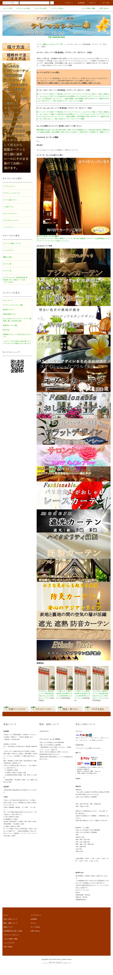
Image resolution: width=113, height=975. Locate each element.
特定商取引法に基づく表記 (13, 931)
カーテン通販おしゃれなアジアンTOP (50, 44)
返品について (8, 927)
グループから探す (39, 8)
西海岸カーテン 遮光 (10, 325)
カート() (104, 3)
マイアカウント (36, 915)
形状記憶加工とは (9, 314)
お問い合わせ (103, 8)
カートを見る (35, 927)
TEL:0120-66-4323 (56, 37)
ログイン (91, 3)
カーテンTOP (7, 8)
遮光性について (8, 309)
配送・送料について (10, 923)
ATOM (10, 947)
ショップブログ (9, 943)
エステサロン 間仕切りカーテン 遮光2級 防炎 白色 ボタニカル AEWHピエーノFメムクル (100, 682)
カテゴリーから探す (22, 8)
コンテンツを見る (55, 8)
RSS (5, 947)
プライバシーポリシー (11, 935)
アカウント (67, 3)
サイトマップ (7, 300)
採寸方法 (6, 330)
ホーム (6, 915)
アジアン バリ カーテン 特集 (13, 305)
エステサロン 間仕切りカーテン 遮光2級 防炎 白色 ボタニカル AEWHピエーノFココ (46, 682)
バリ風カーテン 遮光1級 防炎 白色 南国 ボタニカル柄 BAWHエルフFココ (64, 682)
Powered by (56, 963)
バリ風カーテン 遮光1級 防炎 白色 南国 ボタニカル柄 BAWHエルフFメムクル (82, 682)
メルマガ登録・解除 (87, 8)
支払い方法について (10, 919)
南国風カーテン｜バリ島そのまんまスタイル (17, 335)
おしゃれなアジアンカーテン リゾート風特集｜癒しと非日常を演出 (17, 320)
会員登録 (80, 3)
